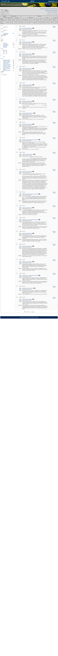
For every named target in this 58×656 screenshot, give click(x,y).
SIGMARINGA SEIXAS (6, 61)
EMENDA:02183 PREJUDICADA (27, 154)
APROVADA (5, 47)
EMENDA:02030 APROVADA (27, 84)
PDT (3, 51)
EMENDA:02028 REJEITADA (27, 53)
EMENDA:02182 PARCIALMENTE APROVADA (30, 139)
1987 (4, 74)
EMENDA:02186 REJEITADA (27, 207)
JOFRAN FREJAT (6, 63)
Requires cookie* (54, 27)
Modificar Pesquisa (48, 10)
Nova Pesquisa (54, 10)
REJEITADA (5, 43)
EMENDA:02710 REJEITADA (27, 261)
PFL (3, 52)
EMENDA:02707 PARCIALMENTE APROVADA (30, 219)
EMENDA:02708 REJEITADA (27, 233)
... (30, 311)
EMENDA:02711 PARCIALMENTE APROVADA (30, 275)
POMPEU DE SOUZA (6, 65)
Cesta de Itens (42, 8)
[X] (6, 9)
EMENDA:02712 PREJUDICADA (27, 288)
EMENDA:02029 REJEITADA (27, 68)
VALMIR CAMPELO (6, 67)
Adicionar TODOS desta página (52, 8)
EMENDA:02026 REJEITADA (27, 28)
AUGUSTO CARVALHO (7, 64)
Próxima (32, 311)
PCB (3, 53)
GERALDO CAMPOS (6, 62)
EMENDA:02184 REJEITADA (27, 171)
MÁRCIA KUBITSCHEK (7, 70)
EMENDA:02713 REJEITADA (27, 299)
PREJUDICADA (5, 44)
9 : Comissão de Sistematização (5, 34)
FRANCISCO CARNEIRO (7, 66)
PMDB (4, 50)
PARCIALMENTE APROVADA (6, 46)
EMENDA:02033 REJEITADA (27, 124)
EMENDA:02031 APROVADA (27, 101)
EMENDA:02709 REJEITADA (27, 246)
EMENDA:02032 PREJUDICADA (27, 113)
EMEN (4, 30)
